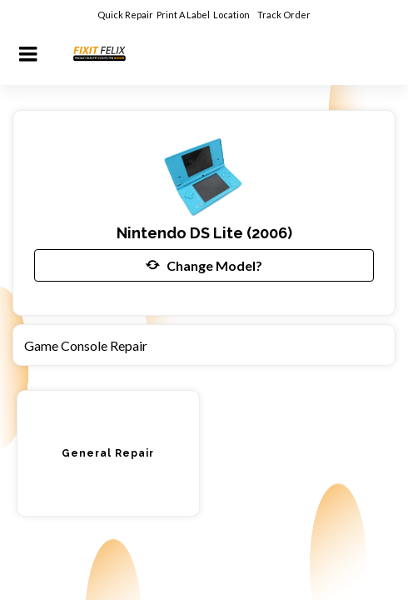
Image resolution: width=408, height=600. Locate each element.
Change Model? (204, 265)
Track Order (284, 14)
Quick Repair (125, 14)
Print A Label (183, 14)
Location (232, 14)
